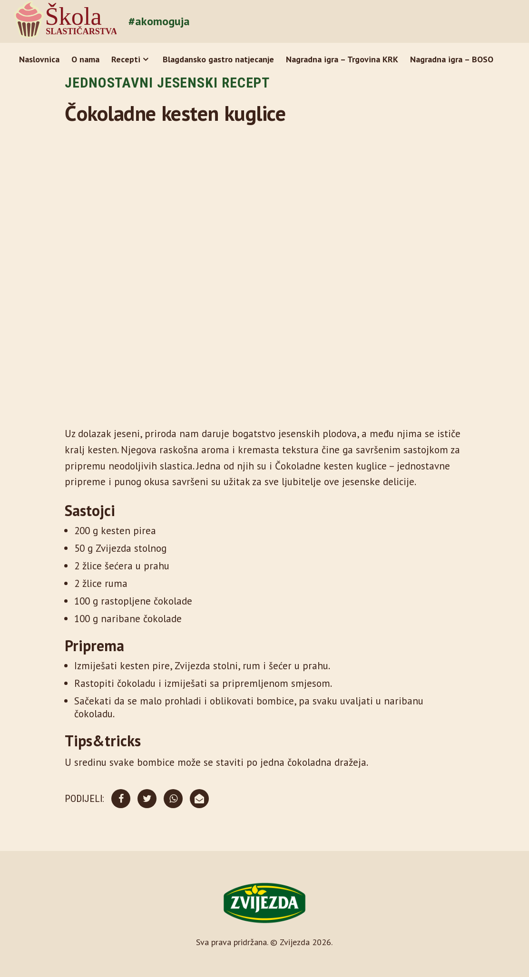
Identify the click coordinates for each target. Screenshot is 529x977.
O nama (85, 59)
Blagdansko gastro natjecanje (218, 59)
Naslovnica (39, 59)
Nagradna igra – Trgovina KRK (342, 59)
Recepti (125, 59)
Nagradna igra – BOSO (451, 59)
